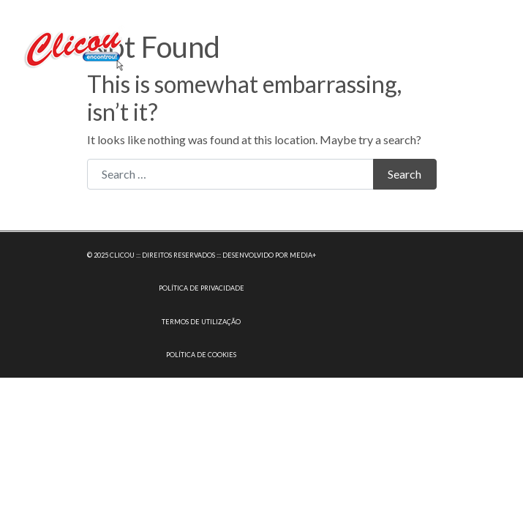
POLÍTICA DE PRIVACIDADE (201, 288)
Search (404, 174)
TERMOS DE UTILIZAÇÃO (201, 322)
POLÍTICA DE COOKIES (201, 355)
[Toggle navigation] (491, 47)
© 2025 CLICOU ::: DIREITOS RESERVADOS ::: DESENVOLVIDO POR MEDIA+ (201, 255)
